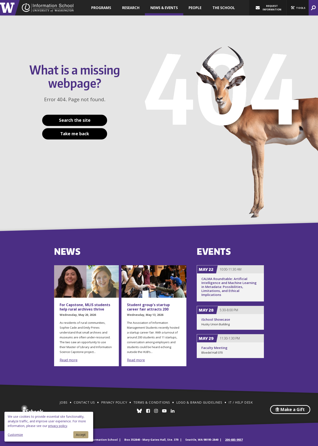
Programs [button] (101, 7)
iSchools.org (32, 409)
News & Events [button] (164, 7)
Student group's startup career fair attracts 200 (148, 307)
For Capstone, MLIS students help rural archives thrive (85, 307)
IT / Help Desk (241, 402)
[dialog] (48, 427)
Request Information (268, 7)
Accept (81, 435)
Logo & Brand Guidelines (199, 402)
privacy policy (57, 426)
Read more (69, 360)
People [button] (195, 7)
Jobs (63, 402)
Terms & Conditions (151, 402)
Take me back (74, 134)
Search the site (75, 120)
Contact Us (84, 402)
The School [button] (223, 7)
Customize (15, 435)
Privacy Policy (114, 402)
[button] (297, 7)
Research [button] (131, 7)
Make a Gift (290, 409)
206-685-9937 (234, 440)
